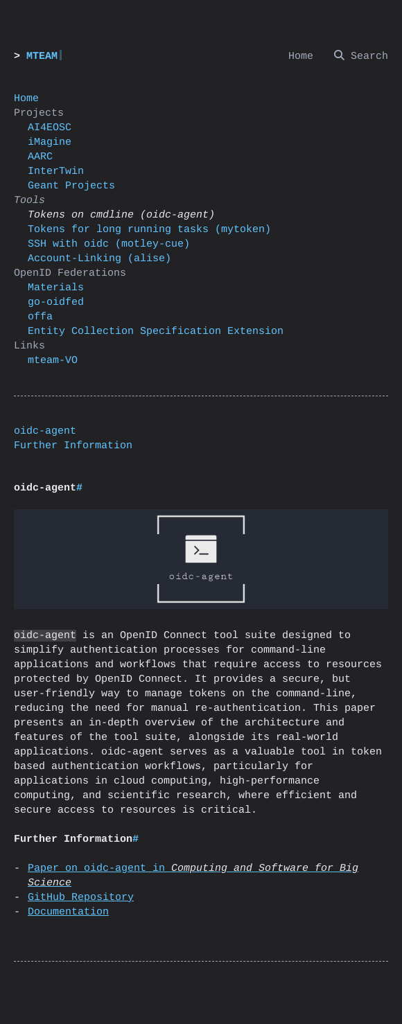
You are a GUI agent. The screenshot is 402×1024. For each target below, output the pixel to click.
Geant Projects (71, 186)
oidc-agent (45, 431)
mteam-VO (53, 361)
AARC (40, 157)
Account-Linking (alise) (99, 259)
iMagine (49, 142)
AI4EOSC (49, 128)
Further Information (73, 446)
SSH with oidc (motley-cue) (109, 244)
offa (40, 317)
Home (26, 99)
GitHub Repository (81, 897)
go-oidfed (56, 302)
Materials (56, 288)
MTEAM (42, 56)
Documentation (68, 912)
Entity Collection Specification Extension (155, 331)
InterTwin (56, 171)
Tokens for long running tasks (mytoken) (149, 230)
